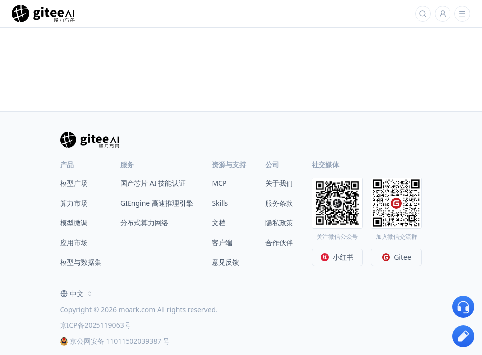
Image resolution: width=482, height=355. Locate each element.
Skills (220, 203)
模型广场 (74, 183)
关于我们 (279, 183)
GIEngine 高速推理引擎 (156, 203)
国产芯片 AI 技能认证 (153, 183)
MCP (219, 183)
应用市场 (74, 242)
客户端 (222, 242)
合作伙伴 (279, 242)
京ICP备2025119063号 (95, 325)
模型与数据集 (80, 262)
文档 (218, 222)
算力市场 (74, 203)
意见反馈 (225, 262)
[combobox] (77, 294)
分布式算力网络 (144, 222)
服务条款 (279, 203)
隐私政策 (279, 222)
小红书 (337, 257)
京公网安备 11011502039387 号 (115, 341)
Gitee (396, 257)
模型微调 (74, 222)
